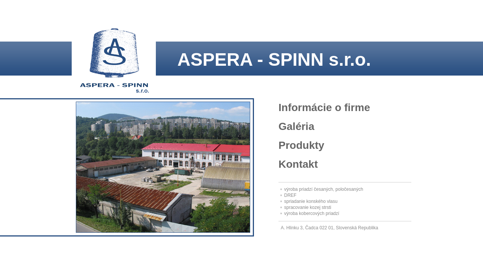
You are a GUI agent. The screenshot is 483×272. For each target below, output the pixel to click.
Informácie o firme (324, 107)
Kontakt (298, 164)
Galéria (296, 126)
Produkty (301, 145)
